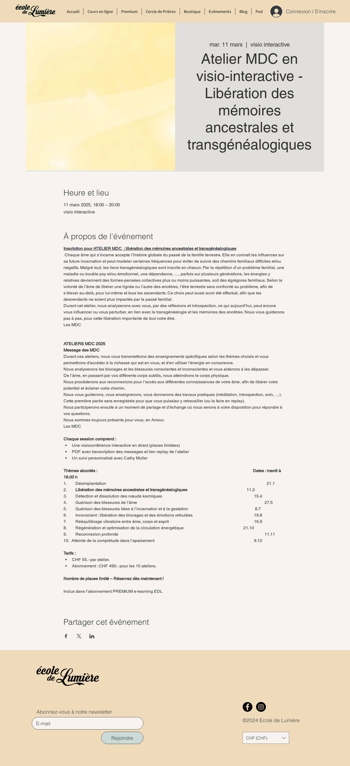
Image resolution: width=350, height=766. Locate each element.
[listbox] (266, 738)
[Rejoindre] (122, 738)
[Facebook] (247, 707)
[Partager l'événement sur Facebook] (66, 636)
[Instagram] (261, 707)
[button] (266, 738)
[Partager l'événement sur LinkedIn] (91, 636)
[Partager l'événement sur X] (78, 636)
